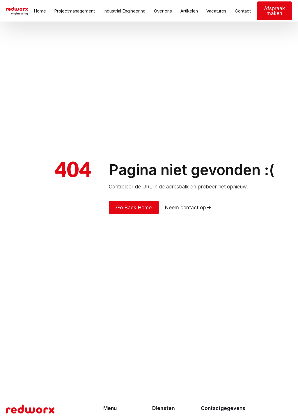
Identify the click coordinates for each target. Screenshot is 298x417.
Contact (243, 11)
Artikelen (189, 11)
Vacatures (216, 11)
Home (40, 11)
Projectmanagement (74, 11)
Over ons (163, 11)
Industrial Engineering (124, 11)
